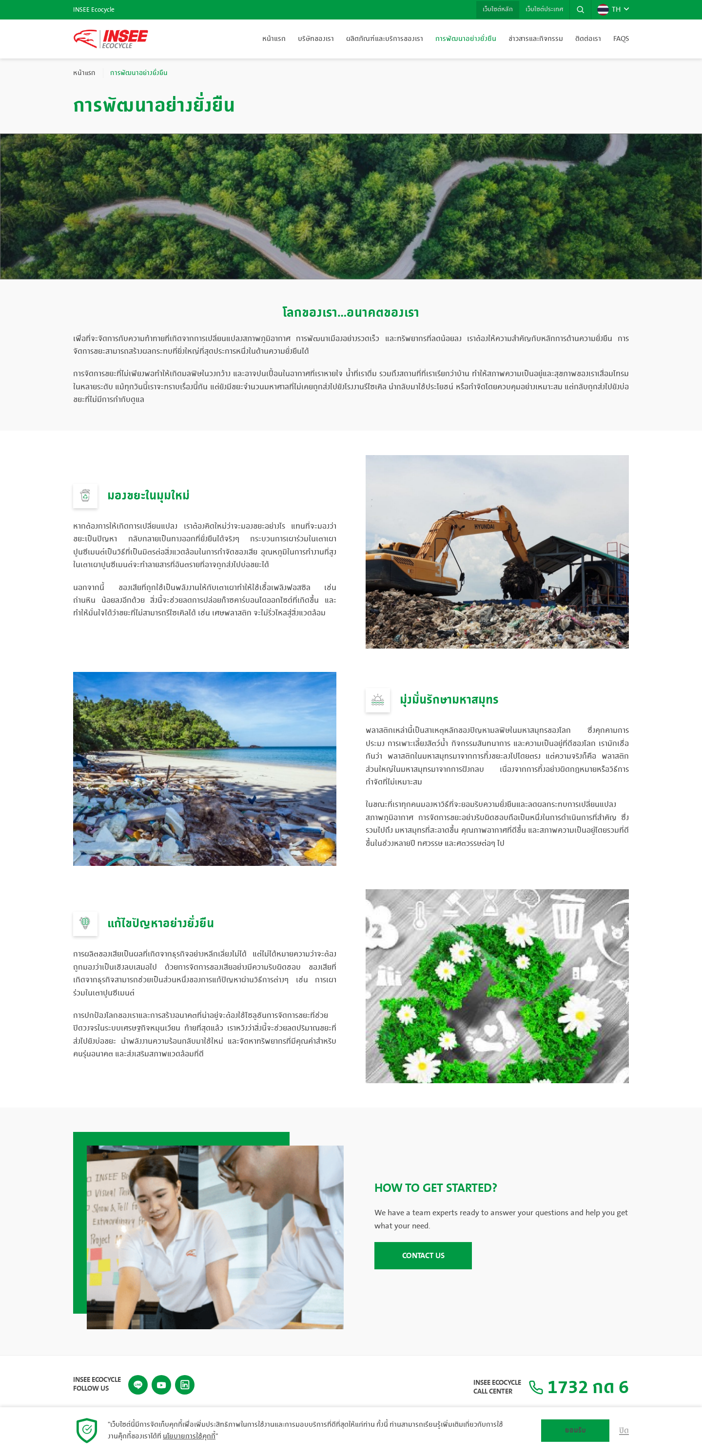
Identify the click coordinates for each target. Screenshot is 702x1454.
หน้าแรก (274, 39)
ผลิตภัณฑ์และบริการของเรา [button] (384, 39)
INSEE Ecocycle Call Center (492, 1387)
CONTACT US (423, 1255)
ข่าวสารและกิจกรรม (535, 39)
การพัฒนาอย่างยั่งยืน (465, 39)
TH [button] (608, 10)
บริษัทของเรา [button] (316, 39)
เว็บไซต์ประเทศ (542, 10)
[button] (579, 9)
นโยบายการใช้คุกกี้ (189, 1436)
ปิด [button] (624, 1430)
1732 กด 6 (576, 1387)
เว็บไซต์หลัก (494, 10)
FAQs (621, 39)
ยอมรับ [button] (575, 1430)
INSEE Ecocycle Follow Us (97, 1383)
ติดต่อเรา (588, 39)
